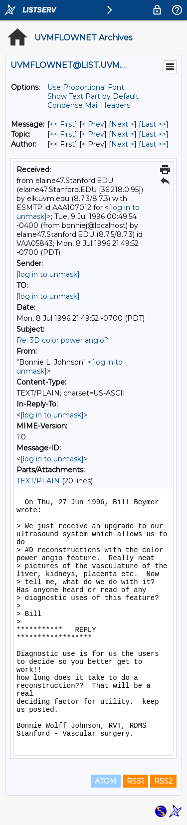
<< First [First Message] (62, 124)
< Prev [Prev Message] (93, 124)
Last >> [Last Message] (153, 124)
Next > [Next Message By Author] (122, 144)
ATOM (106, 781)
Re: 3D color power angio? (62, 340)
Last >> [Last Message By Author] (153, 144)
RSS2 (163, 781)
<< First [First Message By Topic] (62, 134)
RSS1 (135, 781)
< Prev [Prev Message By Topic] (93, 134)
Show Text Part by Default (93, 96)
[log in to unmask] (48, 274)
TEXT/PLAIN (38, 480)
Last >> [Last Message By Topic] (153, 134)
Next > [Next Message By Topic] (122, 134)
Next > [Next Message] (122, 124)
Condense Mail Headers (88, 105)
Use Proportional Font (85, 87)
